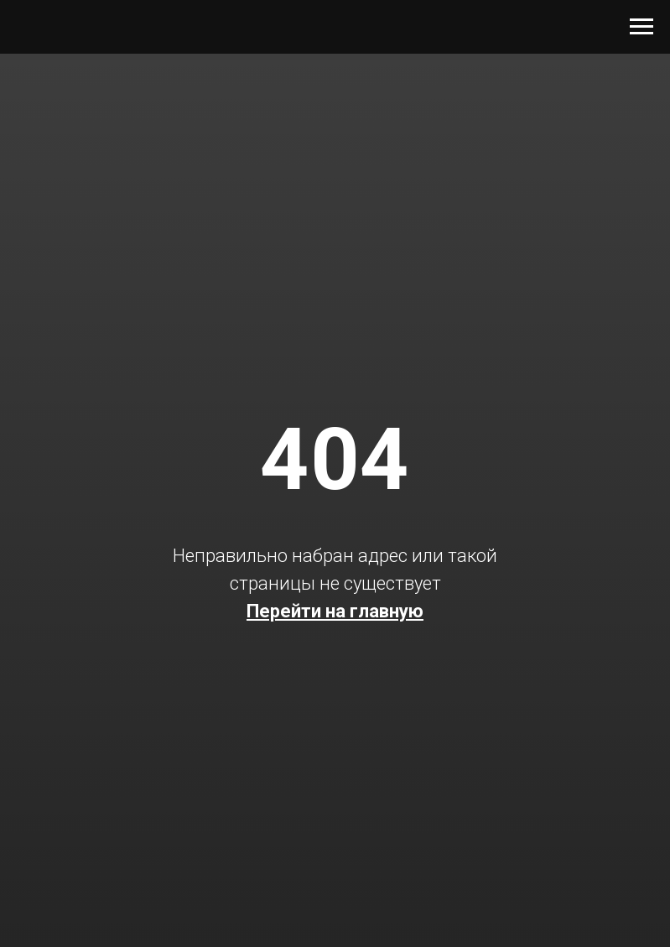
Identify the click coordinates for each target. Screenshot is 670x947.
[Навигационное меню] (641, 26)
